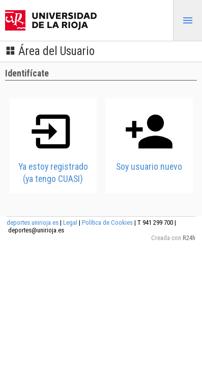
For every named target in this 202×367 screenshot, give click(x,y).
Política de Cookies (107, 222)
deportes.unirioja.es (33, 222)
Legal (70, 222)
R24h (189, 238)
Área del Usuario (50, 51)
